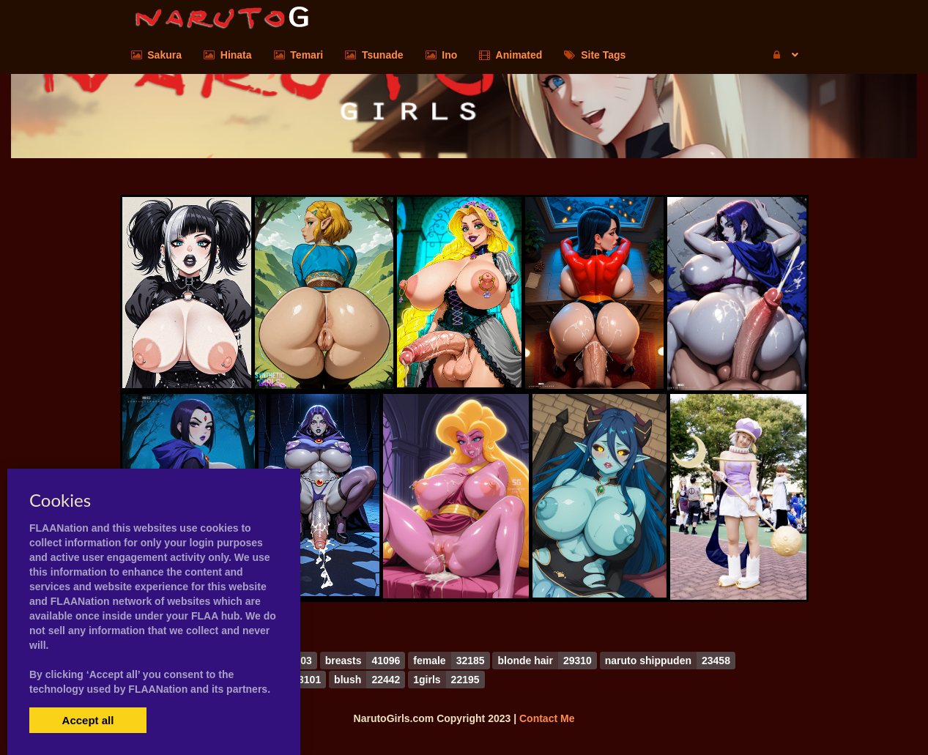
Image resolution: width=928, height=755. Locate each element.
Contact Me (546, 718)
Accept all (88, 720)
